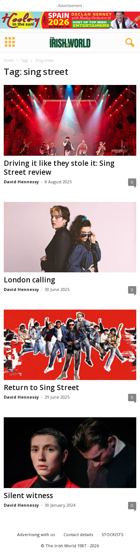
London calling (29, 280)
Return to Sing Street (41, 387)
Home (9, 60)
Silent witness (28, 495)
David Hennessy (21, 181)
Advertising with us (36, 534)
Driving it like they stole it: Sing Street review (59, 167)
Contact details (78, 534)
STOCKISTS (112, 534)
